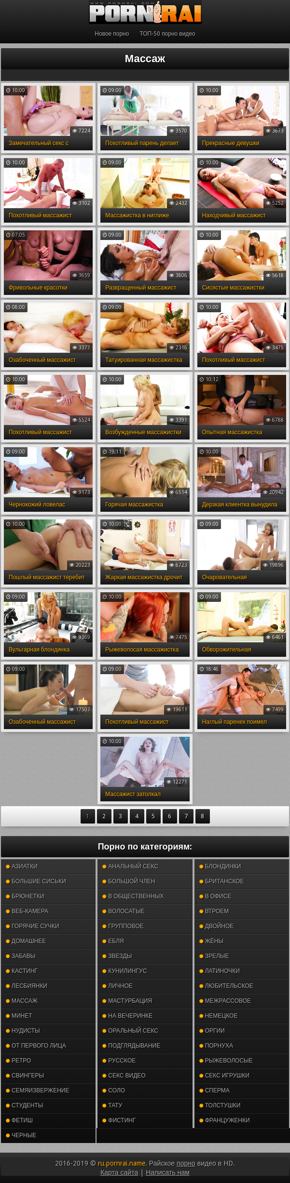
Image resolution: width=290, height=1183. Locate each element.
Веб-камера (27, 911)
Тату (112, 1105)
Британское (221, 881)
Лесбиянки (26, 986)
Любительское (226, 986)
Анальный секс (130, 866)
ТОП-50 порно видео (167, 33)
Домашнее (26, 941)
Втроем (214, 911)
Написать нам (168, 1172)
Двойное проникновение (225, 928)
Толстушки (220, 1105)
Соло (113, 1090)
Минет (19, 1015)
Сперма (214, 1090)
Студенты (24, 1105)
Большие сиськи (36, 881)
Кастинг (22, 971)
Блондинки (220, 866)
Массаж (22, 1000)
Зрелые (214, 956)
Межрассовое (225, 1000)
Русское (119, 1060)
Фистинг (119, 1120)
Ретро (18, 1060)
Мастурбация (127, 1000)
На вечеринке (127, 1015)
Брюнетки (25, 896)
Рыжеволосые (226, 1060)
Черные (21, 1135)
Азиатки (22, 866)
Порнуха (216, 1045)
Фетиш (19, 1120)
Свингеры (25, 1075)
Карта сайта (119, 1172)
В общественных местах (133, 898)
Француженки (224, 1120)
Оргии (212, 1030)
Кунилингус (124, 971)
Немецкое (218, 1015)
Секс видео (123, 1075)
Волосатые (123, 911)
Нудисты (23, 1030)
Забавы (21, 956)
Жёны (211, 941)
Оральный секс (130, 1030)
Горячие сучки (32, 926)
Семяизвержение (37, 1090)
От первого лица (36, 1045)
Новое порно (112, 33)
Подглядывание (131, 1045)
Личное (117, 986)
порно (186, 1163)
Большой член (128, 881)
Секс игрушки (224, 1075)
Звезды (117, 956)
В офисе (215, 896)
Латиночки (219, 971)
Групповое (122, 926)
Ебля (113, 941)
